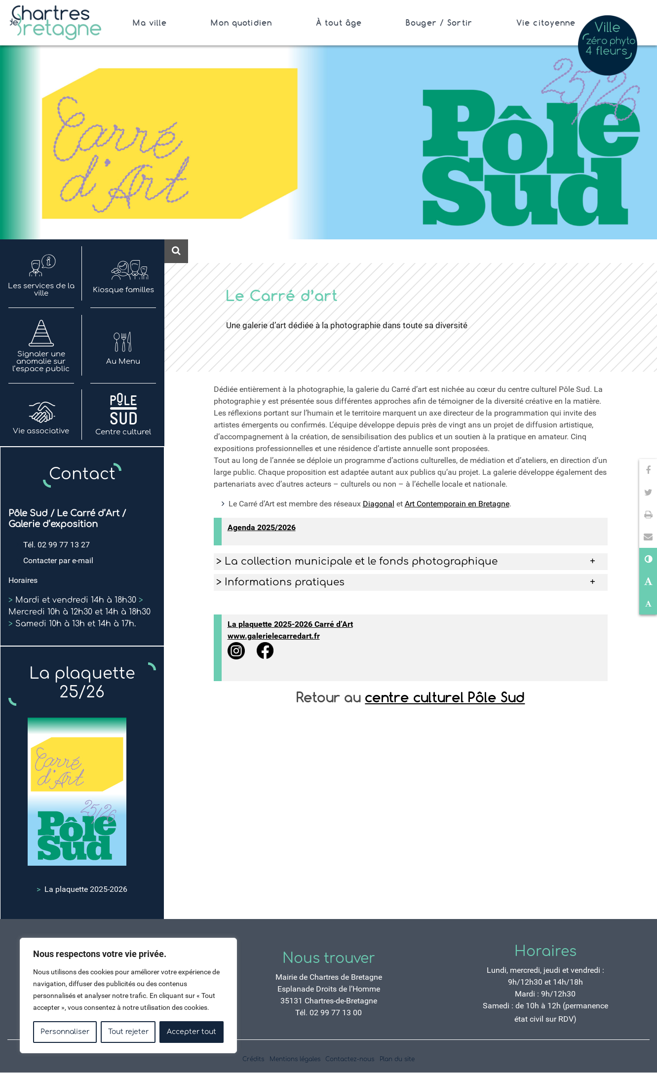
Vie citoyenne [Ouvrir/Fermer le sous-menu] (546, 23)
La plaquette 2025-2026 (82, 889)
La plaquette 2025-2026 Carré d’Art (290, 624)
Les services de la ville (41, 274)
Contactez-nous (349, 1059)
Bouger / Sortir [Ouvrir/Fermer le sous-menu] (439, 23)
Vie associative (41, 415)
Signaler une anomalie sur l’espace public (41, 345)
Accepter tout (191, 1031)
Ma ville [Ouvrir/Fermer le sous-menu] (150, 23)
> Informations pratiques (280, 582)
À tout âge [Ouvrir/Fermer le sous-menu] (339, 23)
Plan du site (397, 1059)
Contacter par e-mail (58, 560)
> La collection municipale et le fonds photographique (357, 561)
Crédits (253, 1059)
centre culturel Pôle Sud (445, 697)
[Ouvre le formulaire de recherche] (176, 251)
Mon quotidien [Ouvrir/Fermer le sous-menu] (241, 23)
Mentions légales (295, 1059)
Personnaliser (64, 1031)
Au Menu (123, 345)
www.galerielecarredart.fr (274, 636)
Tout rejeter (128, 1031)
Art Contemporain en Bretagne (457, 503)
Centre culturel (123, 414)
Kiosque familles (123, 274)
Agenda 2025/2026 (262, 527)
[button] (648, 537)
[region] (128, 995)
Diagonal (378, 503)
